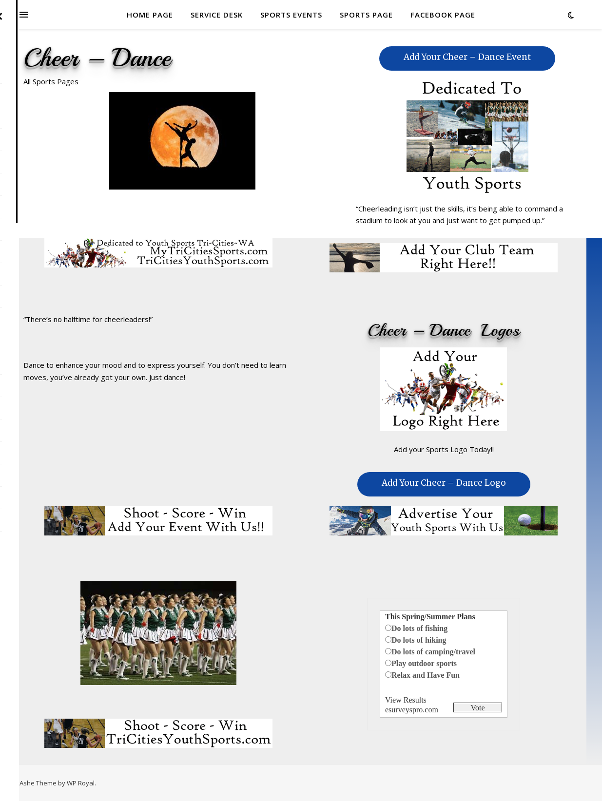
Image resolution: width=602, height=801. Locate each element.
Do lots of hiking (418, 640)
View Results (406, 700)
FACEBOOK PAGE (442, 14)
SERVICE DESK (217, 14)
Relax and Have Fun (425, 675)
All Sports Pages (50, 81)
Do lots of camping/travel (433, 652)
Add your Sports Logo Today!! (444, 449)
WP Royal (81, 783)
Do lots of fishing (419, 628)
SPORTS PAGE (366, 14)
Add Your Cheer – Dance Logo (444, 482)
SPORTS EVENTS (291, 14)
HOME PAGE (150, 14)
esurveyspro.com (411, 710)
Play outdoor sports (424, 663)
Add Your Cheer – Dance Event (467, 57)
